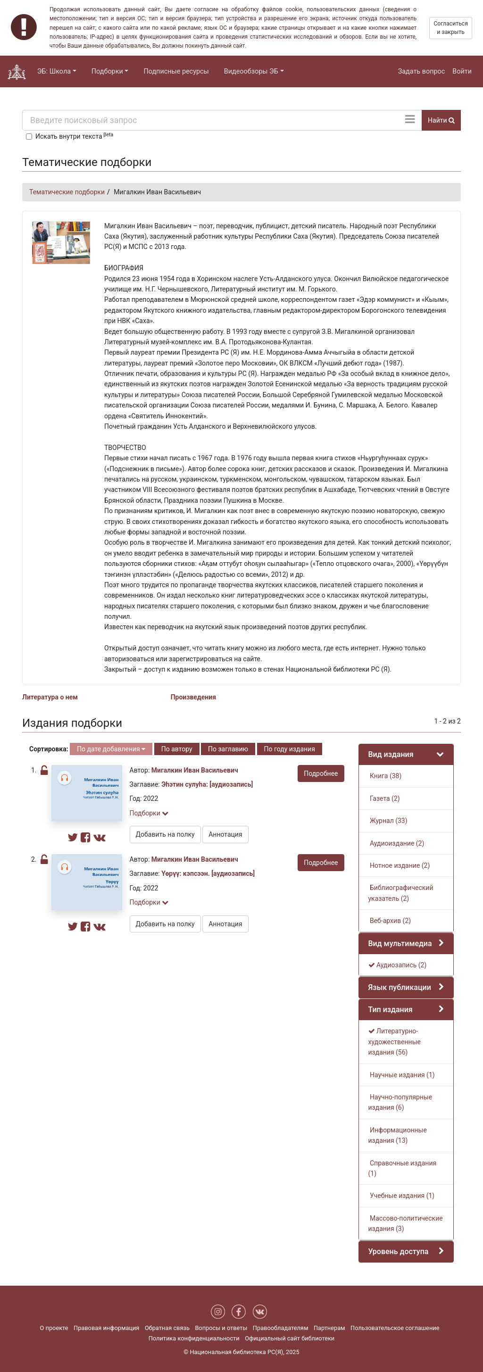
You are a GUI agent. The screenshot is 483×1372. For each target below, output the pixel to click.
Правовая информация (106, 1327)
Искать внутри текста (74, 136)
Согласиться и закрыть (450, 27)
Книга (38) (385, 776)
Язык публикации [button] (399, 987)
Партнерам (329, 1327)
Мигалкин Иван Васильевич (194, 770)
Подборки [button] (107, 71)
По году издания (289, 749)
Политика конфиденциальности (194, 1338)
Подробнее (321, 773)
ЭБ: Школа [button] (54, 71)
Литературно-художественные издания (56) (394, 1041)
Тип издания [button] (390, 1009)
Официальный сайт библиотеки (289, 1338)
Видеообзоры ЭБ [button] (251, 71)
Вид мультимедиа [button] (400, 943)
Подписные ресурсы (175, 71)
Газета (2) (384, 798)
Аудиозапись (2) (397, 965)
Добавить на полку (165, 834)
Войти (462, 71)
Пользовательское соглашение (394, 1327)
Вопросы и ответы (221, 1327)
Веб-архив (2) (389, 920)
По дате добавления (111, 749)
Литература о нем (50, 697)
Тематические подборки (67, 192)
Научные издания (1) (401, 1075)
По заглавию (228, 749)
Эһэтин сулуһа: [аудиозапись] (207, 784)
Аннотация (225, 834)
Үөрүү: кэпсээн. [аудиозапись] (208, 873)
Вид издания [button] (391, 754)
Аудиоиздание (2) (396, 843)
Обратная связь (167, 1327)
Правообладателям (280, 1327)
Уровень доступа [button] (398, 1251)
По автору (176, 749)
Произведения (193, 697)
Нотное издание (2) (399, 865)
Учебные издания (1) (401, 1195)
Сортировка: (48, 749)
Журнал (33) (388, 820)
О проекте (54, 1327)
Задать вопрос (421, 71)
